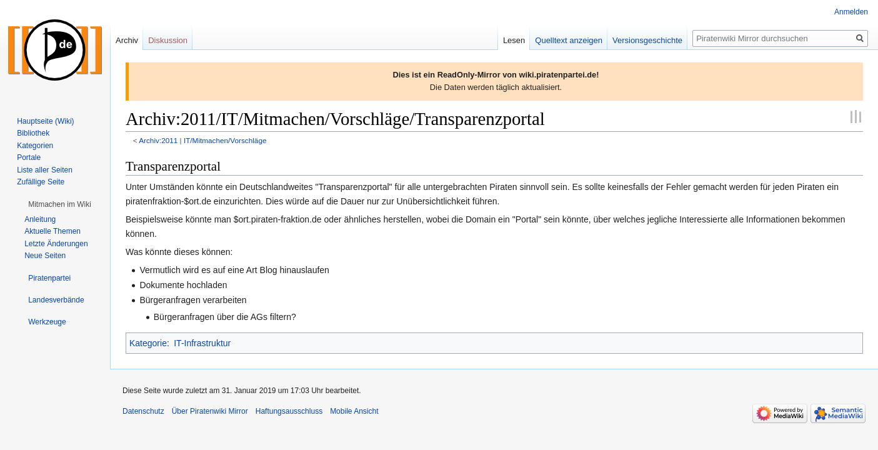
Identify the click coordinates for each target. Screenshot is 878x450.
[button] (59, 204)
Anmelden (851, 12)
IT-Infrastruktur (202, 343)
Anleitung (40, 219)
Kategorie (148, 343)
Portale (29, 157)
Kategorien (35, 145)
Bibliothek (33, 133)
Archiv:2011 (158, 140)
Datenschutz (143, 411)
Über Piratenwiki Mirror (210, 411)
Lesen (514, 40)
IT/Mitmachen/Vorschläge (225, 140)
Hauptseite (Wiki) (45, 121)
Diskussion (167, 40)
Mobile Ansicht (354, 411)
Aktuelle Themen (52, 231)
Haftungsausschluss (289, 411)
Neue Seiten (45, 255)
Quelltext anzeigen (568, 40)
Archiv (127, 40)
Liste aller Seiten (44, 170)
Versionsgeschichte (647, 40)
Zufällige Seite (40, 182)
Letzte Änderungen (55, 243)
